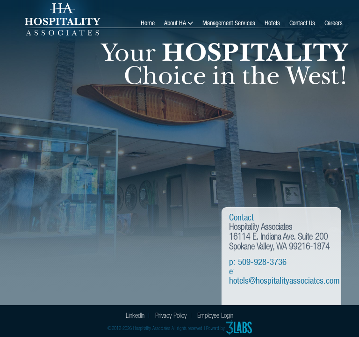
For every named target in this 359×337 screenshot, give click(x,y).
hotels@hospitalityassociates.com (284, 280)
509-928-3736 (262, 261)
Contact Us (302, 23)
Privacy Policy (171, 315)
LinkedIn (135, 315)
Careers (333, 23)
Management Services (228, 23)
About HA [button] (175, 23)
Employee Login (215, 315)
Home (148, 23)
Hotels (272, 23)
